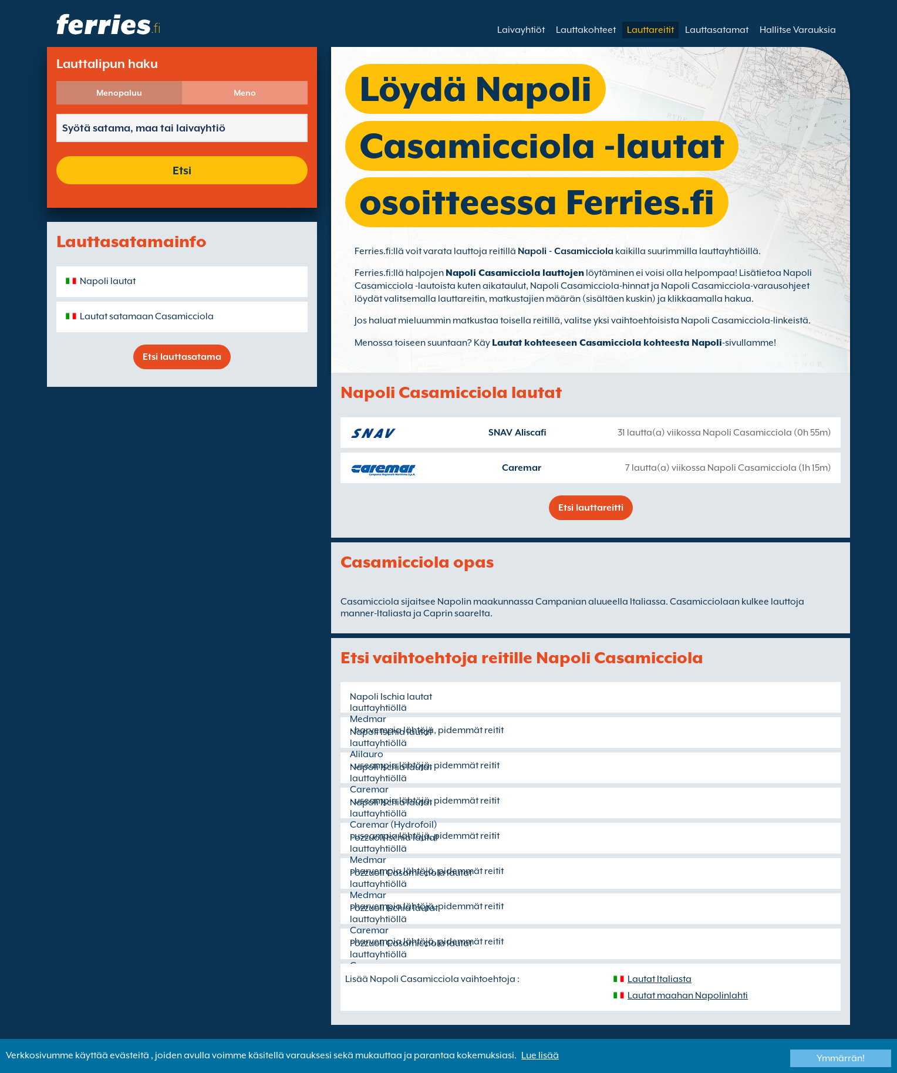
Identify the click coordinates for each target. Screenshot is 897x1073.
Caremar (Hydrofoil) (393, 824)
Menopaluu (119, 92)
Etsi (182, 170)
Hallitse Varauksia (798, 30)
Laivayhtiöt (521, 30)
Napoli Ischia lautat (391, 696)
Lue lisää (540, 1055)
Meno (245, 92)
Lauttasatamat (716, 30)
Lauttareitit (650, 30)
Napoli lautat (108, 281)
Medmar (368, 719)
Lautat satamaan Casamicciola (147, 316)
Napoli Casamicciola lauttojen (515, 273)
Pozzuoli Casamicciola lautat (411, 873)
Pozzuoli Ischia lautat (394, 837)
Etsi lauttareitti (590, 507)
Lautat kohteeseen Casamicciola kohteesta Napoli (607, 343)
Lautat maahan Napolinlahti (688, 995)
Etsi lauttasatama (182, 357)
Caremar (521, 468)
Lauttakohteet (586, 30)
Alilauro (366, 754)
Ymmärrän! (841, 1058)
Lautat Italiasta (660, 979)
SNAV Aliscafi (517, 432)
